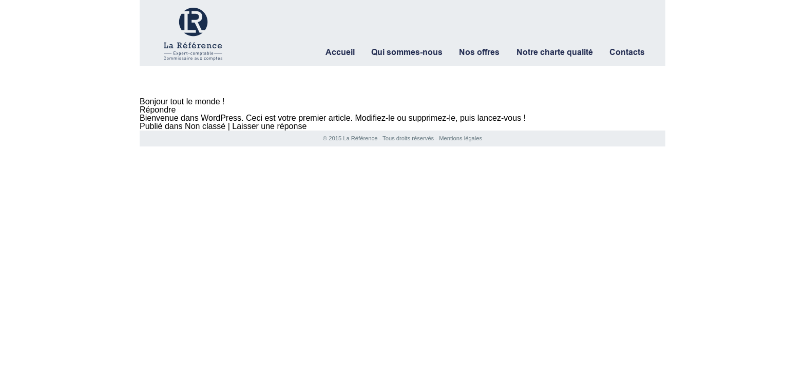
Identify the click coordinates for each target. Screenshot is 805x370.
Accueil (340, 52)
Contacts (627, 52)
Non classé (205, 126)
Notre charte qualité (554, 52)
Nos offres (479, 52)
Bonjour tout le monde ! (182, 101)
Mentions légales (459, 138)
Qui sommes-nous (407, 52)
